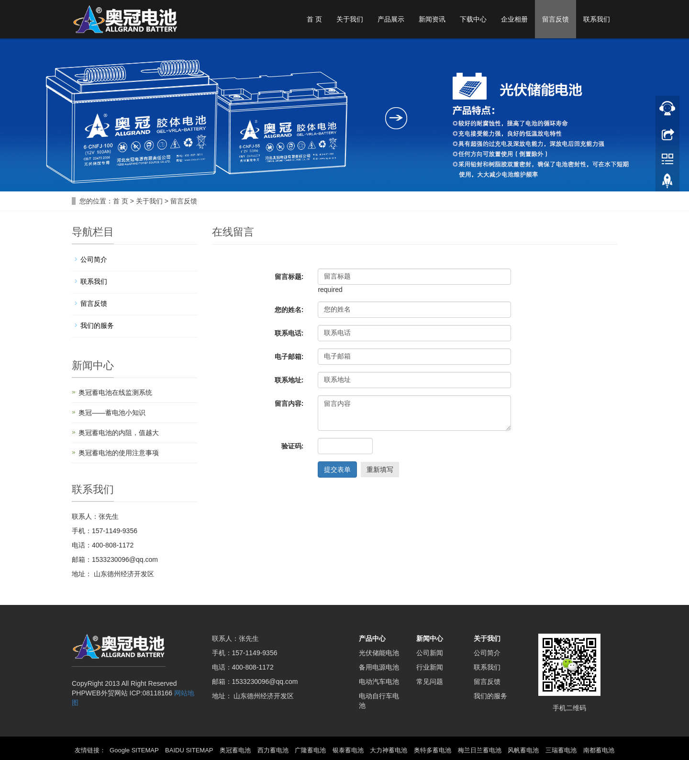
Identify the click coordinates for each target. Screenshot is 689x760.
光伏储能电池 (379, 653)
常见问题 (429, 681)
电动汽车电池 (379, 681)
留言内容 (414, 413)
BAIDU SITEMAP (189, 750)
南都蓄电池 (598, 750)
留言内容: (289, 403)
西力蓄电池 (273, 750)
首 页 (314, 19)
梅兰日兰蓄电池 (479, 750)
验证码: (292, 446)
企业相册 (514, 19)
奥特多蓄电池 (432, 750)
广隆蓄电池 (310, 750)
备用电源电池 (379, 667)
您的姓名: (289, 309)
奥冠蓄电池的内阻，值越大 (118, 432)
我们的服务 (97, 325)
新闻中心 (429, 638)
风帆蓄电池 (523, 750)
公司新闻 (429, 653)
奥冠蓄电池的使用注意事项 (118, 453)
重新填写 (380, 469)
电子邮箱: (289, 356)
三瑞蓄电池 (561, 750)
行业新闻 (429, 667)
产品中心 (372, 638)
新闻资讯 (432, 19)
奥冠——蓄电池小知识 (111, 412)
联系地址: (289, 380)
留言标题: (289, 276)
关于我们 (349, 19)
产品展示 (391, 19)
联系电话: (289, 333)
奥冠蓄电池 (235, 750)
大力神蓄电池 (388, 750)
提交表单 (337, 469)
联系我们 (596, 19)
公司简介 (93, 259)
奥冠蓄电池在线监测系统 (115, 392)
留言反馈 (555, 19)
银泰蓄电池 (348, 750)
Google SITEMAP (134, 750)
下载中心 (473, 19)
